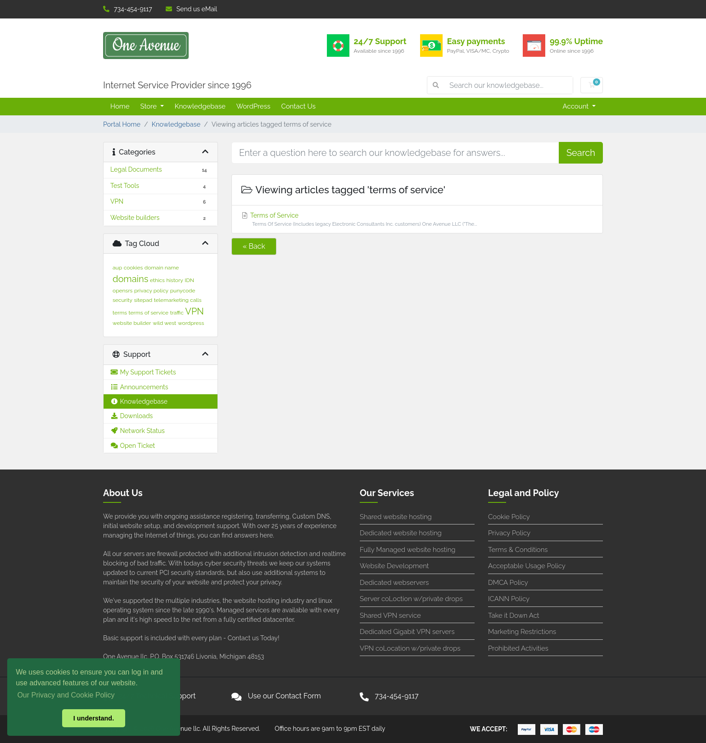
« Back (254, 246)
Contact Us (298, 106)
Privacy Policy (509, 533)
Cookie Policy (509, 517)
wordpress (191, 323)
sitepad (143, 300)
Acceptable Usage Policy (527, 566)
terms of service (149, 313)
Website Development (394, 566)
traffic (177, 313)
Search (580, 152)
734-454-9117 (127, 9)
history (174, 280)
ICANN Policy (509, 599)
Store (149, 106)
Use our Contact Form (284, 696)
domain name (162, 267)
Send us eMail (191, 9)
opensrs (122, 290)
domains (130, 278)
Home (119, 106)
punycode (182, 290)
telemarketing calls (178, 300)
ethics (157, 280)
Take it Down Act (513, 615)
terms (120, 313)
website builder (132, 323)
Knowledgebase (200, 106)
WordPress (253, 106)
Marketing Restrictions (522, 632)
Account (577, 106)
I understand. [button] (93, 718)
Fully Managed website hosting (408, 550)
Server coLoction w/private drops (411, 599)
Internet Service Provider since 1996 (177, 85)
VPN (194, 311)
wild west (164, 323)
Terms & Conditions (518, 550)
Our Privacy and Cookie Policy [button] (65, 695)
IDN (189, 280)
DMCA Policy (508, 583)
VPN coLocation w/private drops (410, 648)
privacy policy (151, 290)
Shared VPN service (390, 615)
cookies (133, 267)
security (122, 300)
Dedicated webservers (394, 583)
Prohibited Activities (518, 648)
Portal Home (121, 124)
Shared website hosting (396, 517)
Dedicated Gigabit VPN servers (407, 632)
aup (117, 267)
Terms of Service (417, 220)
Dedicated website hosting (401, 533)
